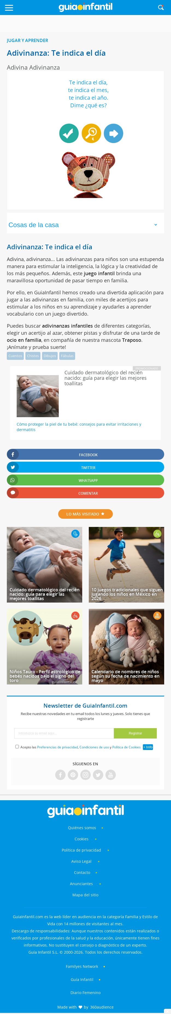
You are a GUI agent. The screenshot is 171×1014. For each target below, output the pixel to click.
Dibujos (50, 355)
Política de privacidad (82, 850)
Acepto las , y (80, 747)
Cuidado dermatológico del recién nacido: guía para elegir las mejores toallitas (44, 594)
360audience (102, 1007)
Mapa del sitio (85, 894)
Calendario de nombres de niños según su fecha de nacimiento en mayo (126, 676)
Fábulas (67, 355)
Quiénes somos (82, 827)
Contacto (82, 872)
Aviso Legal (81, 861)
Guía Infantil (82, 979)
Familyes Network (82, 966)
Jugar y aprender (27, 40)
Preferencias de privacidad (57, 747)
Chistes (33, 355)
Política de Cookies (126, 747)
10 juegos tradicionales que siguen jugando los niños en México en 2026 (127, 594)
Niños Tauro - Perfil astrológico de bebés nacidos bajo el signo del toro (45, 676)
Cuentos (15, 355)
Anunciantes (81, 883)
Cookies (82, 838)
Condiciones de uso (94, 747)
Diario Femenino (85, 992)
